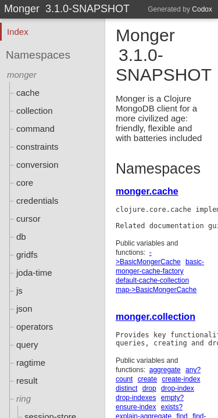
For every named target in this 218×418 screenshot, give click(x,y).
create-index (181, 379)
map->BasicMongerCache (156, 290)
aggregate (165, 370)
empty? (172, 398)
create (147, 379)
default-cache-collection (152, 280)
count (124, 379)
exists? (172, 407)
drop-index (177, 388)
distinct (126, 388)
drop (149, 388)
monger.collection (155, 317)
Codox (202, 9)
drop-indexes (136, 398)
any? (193, 370)
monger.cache (147, 191)
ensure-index (136, 407)
